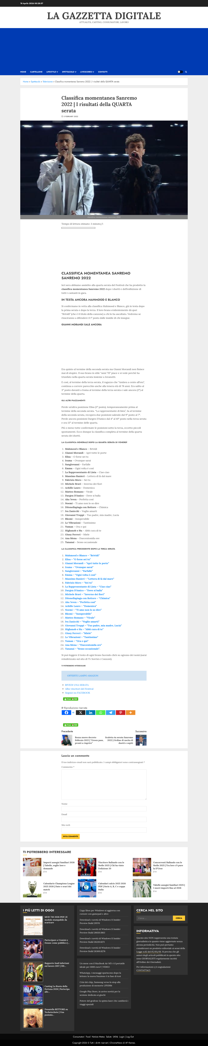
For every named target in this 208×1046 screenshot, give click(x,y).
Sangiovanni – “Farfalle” (79, 570)
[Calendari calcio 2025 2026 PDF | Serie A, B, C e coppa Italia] (87, 888)
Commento (67, 767)
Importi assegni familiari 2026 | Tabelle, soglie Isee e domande (59, 865)
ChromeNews (116, 1042)
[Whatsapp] (100, 712)
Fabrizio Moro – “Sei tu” (79, 582)
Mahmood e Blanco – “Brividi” (82, 555)
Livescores (86, 71)
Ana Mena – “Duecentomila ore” (83, 644)
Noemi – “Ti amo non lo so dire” (83, 609)
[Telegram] (110, 712)
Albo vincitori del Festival (79, 688)
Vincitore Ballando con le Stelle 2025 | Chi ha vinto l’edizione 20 (111, 865)
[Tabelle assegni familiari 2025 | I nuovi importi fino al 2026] (142, 888)
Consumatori (78, 1036)
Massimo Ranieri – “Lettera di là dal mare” (89, 578)
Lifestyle (51, 71)
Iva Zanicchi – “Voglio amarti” (82, 621)
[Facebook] (68, 712)
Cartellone (36, 71)
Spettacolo (68, 71)
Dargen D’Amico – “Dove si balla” (84, 590)
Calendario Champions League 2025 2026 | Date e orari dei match (59, 886)
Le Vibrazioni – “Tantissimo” (81, 637)
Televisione (48, 81)
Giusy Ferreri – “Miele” (78, 633)
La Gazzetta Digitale (104, 15)
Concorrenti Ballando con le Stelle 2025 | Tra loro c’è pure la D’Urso (168, 865)
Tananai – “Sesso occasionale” (82, 648)
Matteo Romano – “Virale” (80, 617)
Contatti (102, 71)
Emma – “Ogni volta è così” (80, 574)
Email (64, 814)
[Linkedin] (90, 712)
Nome (64, 803)
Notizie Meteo (98, 1036)
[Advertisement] (104, 48)
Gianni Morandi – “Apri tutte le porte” (87, 563)
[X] (80, 712)
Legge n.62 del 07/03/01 (148, 951)
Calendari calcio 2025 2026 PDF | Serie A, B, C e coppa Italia (112, 886)
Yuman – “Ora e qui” (76, 641)
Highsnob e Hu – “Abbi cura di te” (84, 629)
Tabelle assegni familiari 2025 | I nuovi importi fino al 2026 (169, 886)
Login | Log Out (126, 1036)
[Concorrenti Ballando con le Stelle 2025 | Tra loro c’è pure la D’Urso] (142, 867)
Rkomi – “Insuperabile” (78, 613)
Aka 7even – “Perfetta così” (80, 602)
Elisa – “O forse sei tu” (78, 559)
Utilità (115, 1036)
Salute (109, 1036)
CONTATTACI (143, 970)
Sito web (65, 825)
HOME (23, 71)
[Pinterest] (120, 712)
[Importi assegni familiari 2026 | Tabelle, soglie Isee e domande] (32, 867)
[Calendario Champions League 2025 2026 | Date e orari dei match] (32, 888)
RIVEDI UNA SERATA (77, 684)
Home (25, 81)
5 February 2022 (71, 117)
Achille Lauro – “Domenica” (81, 606)
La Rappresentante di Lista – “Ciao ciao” (88, 586)
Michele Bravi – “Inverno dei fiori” (85, 594)
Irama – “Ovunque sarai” (79, 567)
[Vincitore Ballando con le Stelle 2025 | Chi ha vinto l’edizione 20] (87, 867)
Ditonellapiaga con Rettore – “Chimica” (87, 598)
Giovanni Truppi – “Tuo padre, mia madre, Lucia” (93, 625)
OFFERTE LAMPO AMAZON (82, 675)
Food (88, 1036)
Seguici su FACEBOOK (77, 692)
